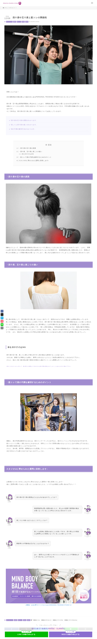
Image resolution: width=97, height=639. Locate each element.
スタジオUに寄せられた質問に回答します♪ (34, 160)
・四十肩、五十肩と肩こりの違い (30, 151)
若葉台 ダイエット (46, 620)
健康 (15, 21)
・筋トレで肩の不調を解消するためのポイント (35, 157)
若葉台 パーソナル (58, 620)
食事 (27, 21)
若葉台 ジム (36, 620)
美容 (23, 21)
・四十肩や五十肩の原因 (27, 148)
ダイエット (9, 21)
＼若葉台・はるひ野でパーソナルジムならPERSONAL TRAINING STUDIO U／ (48, 605)
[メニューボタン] (92, 3)
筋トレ (19, 21)
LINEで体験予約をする (26, 634)
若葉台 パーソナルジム (71, 620)
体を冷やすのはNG (28, 154)
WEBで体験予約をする (71, 634)
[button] (2, 311)
